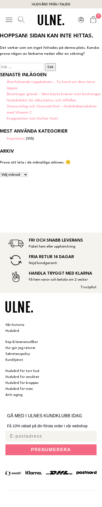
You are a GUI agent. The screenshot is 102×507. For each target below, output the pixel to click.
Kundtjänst (14, 360)
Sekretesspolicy (17, 354)
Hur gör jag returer (20, 348)
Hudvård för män (19, 389)
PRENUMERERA (51, 449)
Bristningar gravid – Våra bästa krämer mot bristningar (54, 94)
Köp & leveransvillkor (21, 342)
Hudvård (12, 331)
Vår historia (14, 325)
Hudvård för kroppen (22, 383)
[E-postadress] (51, 436)
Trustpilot (89, 287)
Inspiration (16, 138)
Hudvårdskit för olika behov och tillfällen (41, 100)
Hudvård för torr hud (22, 371)
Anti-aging (14, 395)
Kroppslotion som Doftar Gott (32, 118)
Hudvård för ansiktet (22, 377)
